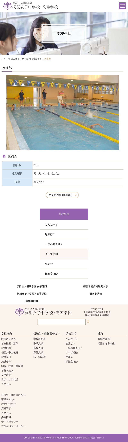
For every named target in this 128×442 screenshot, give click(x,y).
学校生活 (12, 58)
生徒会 (49, 264)
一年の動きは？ (54, 244)
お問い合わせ (8, 403)
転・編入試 (39, 357)
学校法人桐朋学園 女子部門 (32, 286)
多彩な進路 (104, 339)
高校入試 (38, 348)
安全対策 (6, 374)
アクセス (6, 383)
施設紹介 (6, 361)
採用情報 (6, 417)
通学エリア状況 (9, 379)
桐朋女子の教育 (9, 352)
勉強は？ (50, 234)
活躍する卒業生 (106, 343)
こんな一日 (51, 224)
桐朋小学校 (95, 293)
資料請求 (6, 408)
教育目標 (6, 348)
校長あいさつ (8, 339)
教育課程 (6, 357)
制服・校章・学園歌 (12, 366)
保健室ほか (51, 273)
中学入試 (38, 343)
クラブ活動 (51, 254)
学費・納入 (7, 370)
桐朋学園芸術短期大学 (95, 286)
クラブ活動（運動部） (31, 58)
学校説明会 (39, 339)
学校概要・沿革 (9, 343)
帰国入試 (38, 352)
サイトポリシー (9, 421)
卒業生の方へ (8, 399)
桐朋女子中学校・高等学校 (31, 293)
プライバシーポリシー (13, 426)
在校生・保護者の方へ (13, 394)
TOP (4, 58)
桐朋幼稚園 (32, 300)
